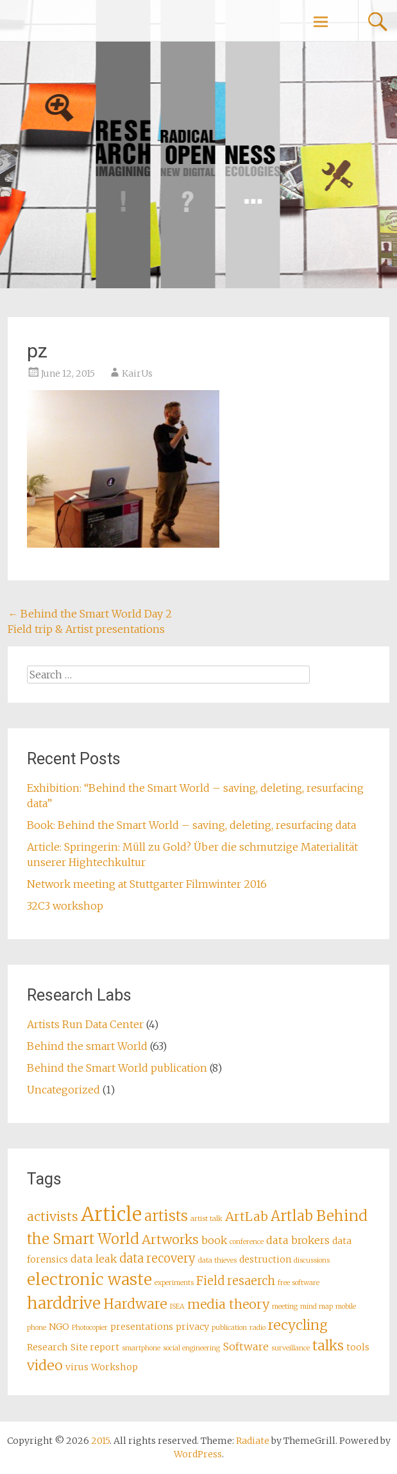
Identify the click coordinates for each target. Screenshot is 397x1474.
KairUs (137, 373)
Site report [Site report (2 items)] (95, 1347)
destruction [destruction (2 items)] (265, 1259)
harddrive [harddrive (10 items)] (64, 1303)
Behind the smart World (87, 1046)
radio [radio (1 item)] (257, 1327)
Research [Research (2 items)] (47, 1347)
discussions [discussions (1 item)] (312, 1260)
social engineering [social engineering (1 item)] (191, 1348)
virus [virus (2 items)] (77, 1367)
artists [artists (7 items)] (166, 1216)
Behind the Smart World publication (117, 1067)
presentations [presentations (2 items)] (141, 1326)
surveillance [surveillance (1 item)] (290, 1348)
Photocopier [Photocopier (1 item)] (90, 1327)
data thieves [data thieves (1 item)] (217, 1260)
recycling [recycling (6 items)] (298, 1325)
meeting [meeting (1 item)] (285, 1306)
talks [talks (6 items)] (328, 1345)
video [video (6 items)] (45, 1365)
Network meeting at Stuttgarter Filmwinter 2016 (147, 884)
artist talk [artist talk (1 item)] (206, 1219)
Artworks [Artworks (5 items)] (170, 1239)
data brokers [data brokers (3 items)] (298, 1240)
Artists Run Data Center (85, 1024)
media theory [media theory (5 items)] (228, 1304)
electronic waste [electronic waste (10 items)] (89, 1280)
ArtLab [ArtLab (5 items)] (246, 1216)
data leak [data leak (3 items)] (94, 1258)
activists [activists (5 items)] (52, 1216)
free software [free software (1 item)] (298, 1283)
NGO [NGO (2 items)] (59, 1326)
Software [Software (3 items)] (246, 1346)
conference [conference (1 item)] (247, 1242)
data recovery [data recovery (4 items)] (157, 1258)
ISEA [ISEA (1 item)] (177, 1306)
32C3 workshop (65, 905)
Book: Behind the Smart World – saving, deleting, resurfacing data (191, 825)
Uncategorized (63, 1089)
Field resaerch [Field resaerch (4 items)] (235, 1280)
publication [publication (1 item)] (229, 1327)
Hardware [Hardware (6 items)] (135, 1304)
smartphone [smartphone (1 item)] (141, 1348)
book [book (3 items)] (214, 1240)
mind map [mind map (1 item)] (316, 1306)
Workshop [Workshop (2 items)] (114, 1367)
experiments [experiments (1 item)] (174, 1283)
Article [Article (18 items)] (111, 1214)
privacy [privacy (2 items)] (192, 1326)
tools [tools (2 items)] (357, 1347)
